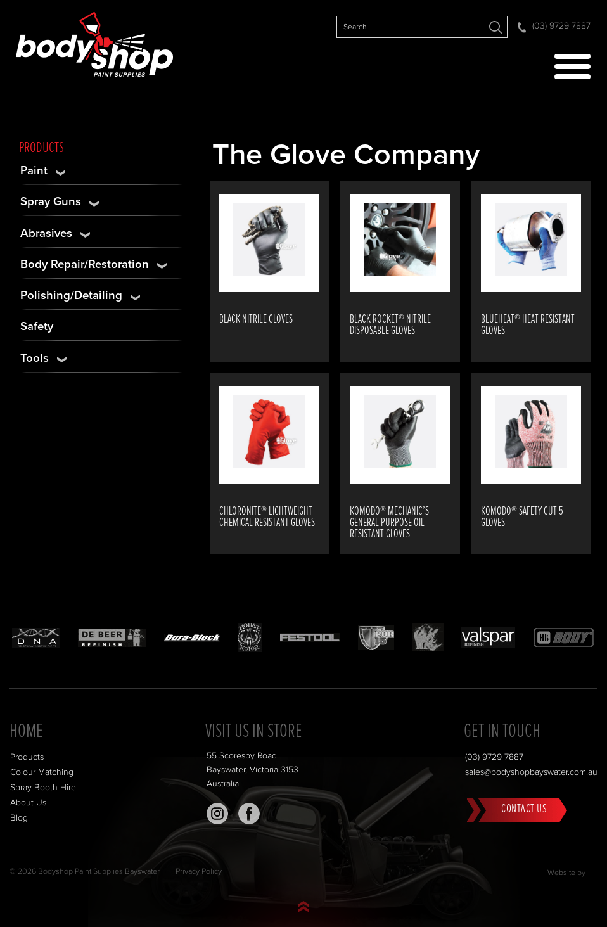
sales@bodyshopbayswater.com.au (531, 772)
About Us (28, 802)
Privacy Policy (199, 871)
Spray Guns (50, 202)
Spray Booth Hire (43, 787)
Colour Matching (41, 772)
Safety (36, 327)
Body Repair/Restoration (84, 265)
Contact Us (524, 809)
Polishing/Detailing (71, 296)
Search (495, 26)
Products (27, 757)
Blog (19, 818)
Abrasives (46, 233)
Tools (34, 358)
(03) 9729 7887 (561, 26)
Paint (34, 171)
